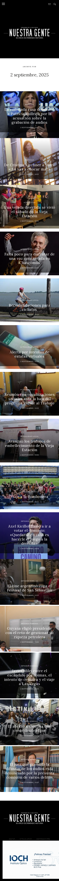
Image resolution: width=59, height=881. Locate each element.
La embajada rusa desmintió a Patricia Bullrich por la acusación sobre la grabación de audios (29, 116)
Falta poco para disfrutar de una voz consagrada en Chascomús (29, 258)
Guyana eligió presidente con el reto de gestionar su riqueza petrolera (30, 632)
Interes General (29, 521)
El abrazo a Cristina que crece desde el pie (29, 728)
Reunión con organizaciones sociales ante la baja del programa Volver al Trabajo (29, 398)
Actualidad (29, 202)
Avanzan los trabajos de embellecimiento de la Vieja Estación (29, 445)
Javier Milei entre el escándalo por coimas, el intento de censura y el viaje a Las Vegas (29, 677)
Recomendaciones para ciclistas (29, 307)
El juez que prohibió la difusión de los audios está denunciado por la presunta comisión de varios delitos (29, 771)
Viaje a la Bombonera (29, 496)
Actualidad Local (29, 249)
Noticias (29, 104)
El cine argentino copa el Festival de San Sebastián (29, 588)
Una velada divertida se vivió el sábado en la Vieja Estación (29, 211)
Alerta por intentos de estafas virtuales (29, 354)
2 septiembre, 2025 (29, 127)
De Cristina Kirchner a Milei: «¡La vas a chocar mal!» (29, 167)
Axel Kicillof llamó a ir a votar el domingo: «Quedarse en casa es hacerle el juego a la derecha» (29, 535)
